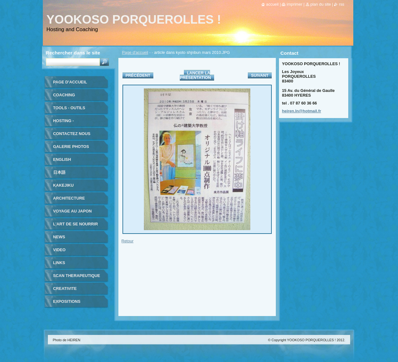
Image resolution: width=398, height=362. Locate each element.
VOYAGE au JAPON (72, 211)
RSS (341, 4)
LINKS (59, 262)
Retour (128, 241)
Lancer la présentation (195, 75)
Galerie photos (71, 146)
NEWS (59, 237)
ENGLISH (62, 159)
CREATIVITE (65, 288)
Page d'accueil (135, 52)
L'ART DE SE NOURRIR (75, 224)
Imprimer (294, 4)
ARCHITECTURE (69, 198)
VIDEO (59, 249)
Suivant (259, 75)
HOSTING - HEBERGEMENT (69, 122)
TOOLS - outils (69, 107)
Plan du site (320, 4)
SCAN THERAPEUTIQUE (76, 275)
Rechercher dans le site (73, 52)
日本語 (59, 172)
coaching (64, 95)
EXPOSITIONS (67, 301)
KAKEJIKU (63, 185)
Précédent (138, 75)
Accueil (272, 4)
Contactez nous (71, 133)
